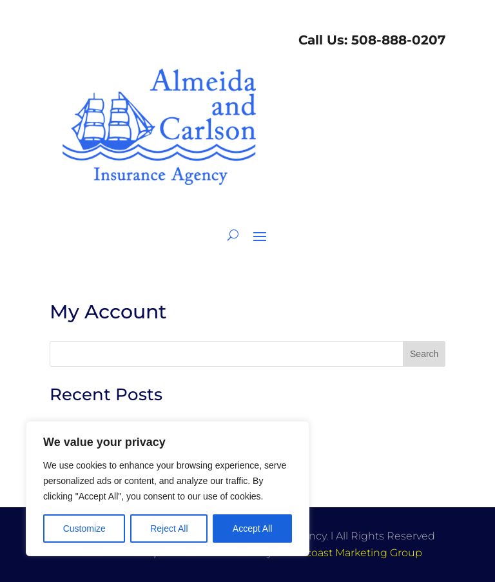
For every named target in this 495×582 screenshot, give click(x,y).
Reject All (169, 528)
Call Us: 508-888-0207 (370, 40)
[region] (167, 488)
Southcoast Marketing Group (348, 553)
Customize (84, 528)
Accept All (252, 528)
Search (424, 354)
